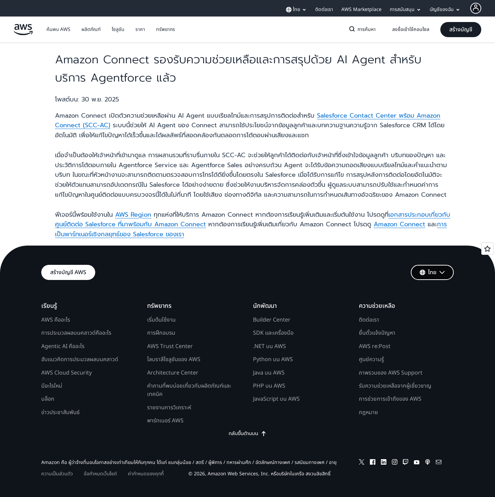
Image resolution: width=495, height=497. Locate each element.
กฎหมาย (368, 412)
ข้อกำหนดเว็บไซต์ (100, 473)
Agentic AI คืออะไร (63, 346)
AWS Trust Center (170, 346)
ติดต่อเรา (369, 320)
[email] (438, 463)
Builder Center (271, 320)
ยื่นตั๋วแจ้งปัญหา (377, 333)
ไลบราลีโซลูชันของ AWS (173, 359)
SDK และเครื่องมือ (273, 333)
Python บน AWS (273, 359)
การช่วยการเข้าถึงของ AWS (390, 399)
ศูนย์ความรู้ (371, 359)
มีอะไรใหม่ (51, 386)
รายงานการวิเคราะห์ (169, 407)
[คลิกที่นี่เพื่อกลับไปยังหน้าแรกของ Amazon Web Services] (23, 33)
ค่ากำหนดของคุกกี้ (146, 473)
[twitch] (405, 463)
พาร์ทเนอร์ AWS (165, 421)
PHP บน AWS (269, 386)
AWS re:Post (374, 346)
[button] (58, 29)
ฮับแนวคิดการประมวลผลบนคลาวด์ (79, 359)
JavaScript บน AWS (276, 399)
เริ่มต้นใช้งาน (161, 320)
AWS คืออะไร (55, 320)
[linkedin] (383, 463)
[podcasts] (427, 463)
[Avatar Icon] (475, 8)
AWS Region (133, 214)
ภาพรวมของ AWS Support (390, 373)
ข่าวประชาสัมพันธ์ (60, 412)
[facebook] (372, 463)
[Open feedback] (487, 248)
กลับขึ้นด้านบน (247, 433)
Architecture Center (172, 373)
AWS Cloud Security (66, 373)
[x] (361, 463)
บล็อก (47, 399)
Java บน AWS (269, 373)
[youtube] (416, 463)
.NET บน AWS (269, 346)
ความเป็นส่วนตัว (57, 473)
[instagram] (394, 463)
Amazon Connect (399, 224)
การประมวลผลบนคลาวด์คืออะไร (76, 333)
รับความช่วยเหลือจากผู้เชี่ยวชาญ (395, 386)
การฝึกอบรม (161, 333)
